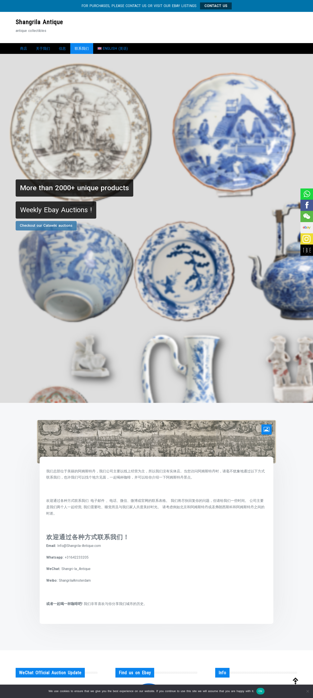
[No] (307, 691)
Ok (260, 691)
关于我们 (43, 50)
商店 (23, 50)
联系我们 (82, 50)
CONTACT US (215, 6)
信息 (62, 50)
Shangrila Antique (39, 22)
